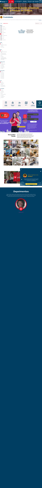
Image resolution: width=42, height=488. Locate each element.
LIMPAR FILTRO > (5, 23)
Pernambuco (4, 32)
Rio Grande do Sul (4, 35)
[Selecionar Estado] (6, 1)
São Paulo (3, 26)
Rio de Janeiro (4, 29)
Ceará (3, 38)
